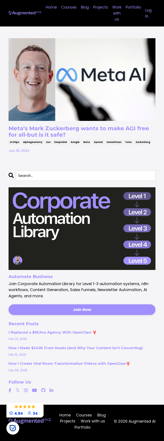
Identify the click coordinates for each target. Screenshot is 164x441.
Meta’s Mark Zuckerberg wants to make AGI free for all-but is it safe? (81, 133)
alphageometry (32, 144)
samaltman (114, 144)
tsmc (128, 144)
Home (48, 7)
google (75, 144)
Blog (83, 7)
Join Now (82, 312)
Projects (99, 7)
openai (98, 144)
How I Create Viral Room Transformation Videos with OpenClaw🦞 (69, 367)
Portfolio (133, 7)
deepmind (60, 144)
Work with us (116, 13)
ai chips (14, 144)
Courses (67, 7)
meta (86, 144)
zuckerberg (143, 144)
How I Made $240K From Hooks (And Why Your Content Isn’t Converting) (76, 351)
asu (48, 144)
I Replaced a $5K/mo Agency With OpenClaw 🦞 (53, 335)
